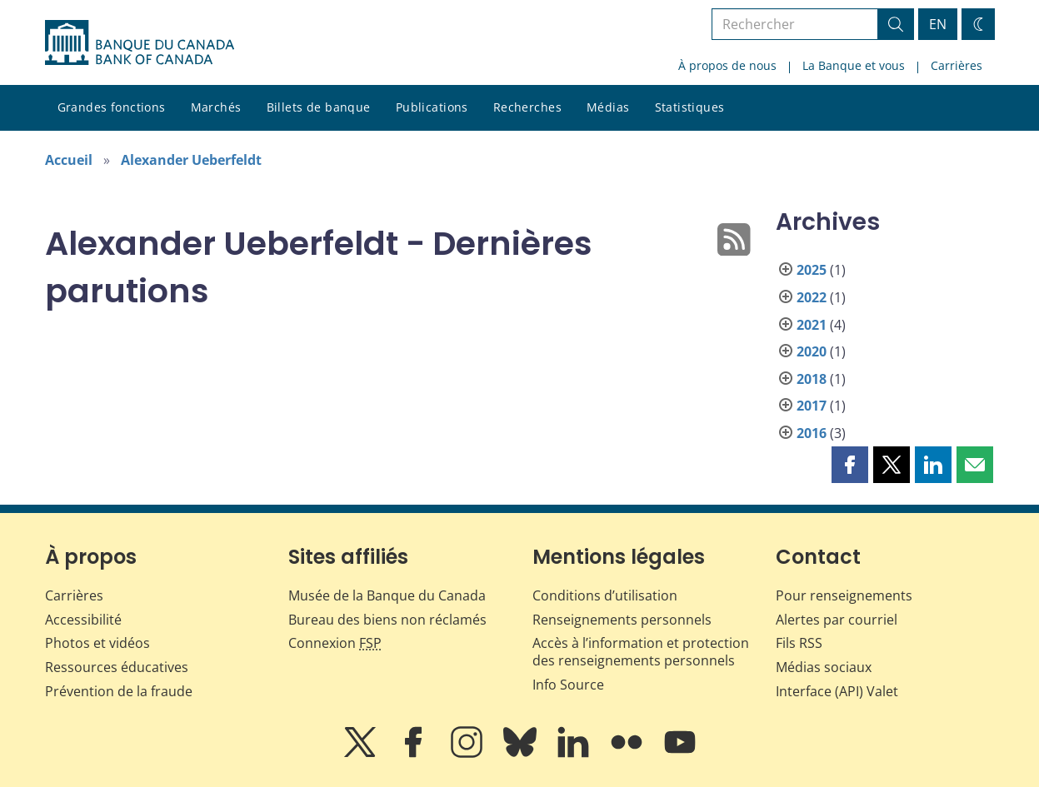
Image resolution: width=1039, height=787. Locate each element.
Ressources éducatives (116, 667)
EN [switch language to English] (938, 24)
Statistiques (690, 107)
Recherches (527, 107)
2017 (812, 405)
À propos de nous (727, 65)
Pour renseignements (844, 595)
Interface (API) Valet (837, 691)
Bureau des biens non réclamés (387, 619)
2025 (812, 270)
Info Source (568, 684)
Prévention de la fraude (118, 691)
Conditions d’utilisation (604, 595)
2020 (812, 351)
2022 (812, 297)
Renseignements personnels (622, 619)
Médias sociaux (824, 667)
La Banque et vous (853, 65)
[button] (850, 464)
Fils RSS (799, 643)
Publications (432, 107)
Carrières (956, 65)
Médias (608, 107)
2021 (812, 325)
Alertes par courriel (836, 619)
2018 (812, 379)
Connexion (335, 643)
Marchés (216, 107)
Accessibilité (83, 619)
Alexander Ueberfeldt (191, 160)
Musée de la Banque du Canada (387, 595)
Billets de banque (319, 107)
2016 (812, 433)
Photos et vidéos (97, 643)
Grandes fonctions (111, 107)
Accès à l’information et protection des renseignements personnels (640, 652)
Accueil (68, 160)
